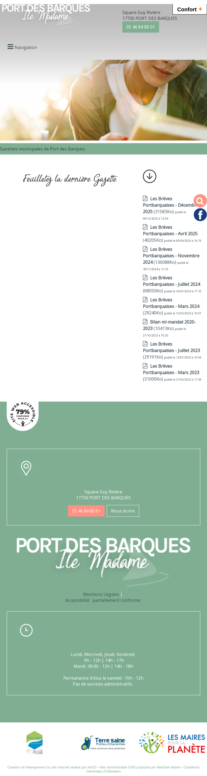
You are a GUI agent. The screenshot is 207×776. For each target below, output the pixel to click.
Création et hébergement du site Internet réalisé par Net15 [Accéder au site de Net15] (51, 767)
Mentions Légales (101, 594)
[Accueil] (46, 17)
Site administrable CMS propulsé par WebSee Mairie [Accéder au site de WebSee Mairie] (140, 767)
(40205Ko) (170, 233)
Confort (189, 9)
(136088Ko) (171, 255)
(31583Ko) (171, 205)
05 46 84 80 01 (140, 27)
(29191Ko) (171, 350)
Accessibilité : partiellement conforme (102, 600)
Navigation (26, 47)
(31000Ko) (171, 372)
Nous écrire (123, 511)
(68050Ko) (171, 284)
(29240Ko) (171, 306)
